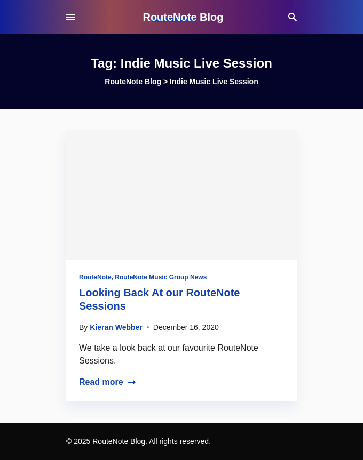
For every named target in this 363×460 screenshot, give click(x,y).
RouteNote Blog (183, 17)
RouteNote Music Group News (161, 277)
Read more (107, 381)
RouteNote (95, 277)
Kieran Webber (116, 327)
